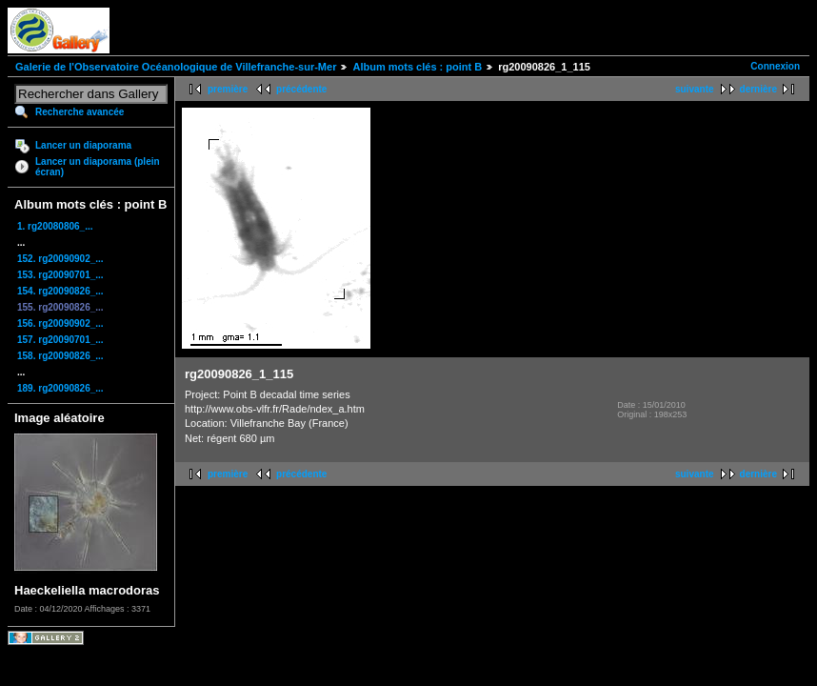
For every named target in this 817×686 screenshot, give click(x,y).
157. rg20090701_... (60, 339)
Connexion (775, 66)
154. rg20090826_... (60, 291)
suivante (694, 89)
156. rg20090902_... (60, 323)
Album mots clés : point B (417, 66)
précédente (301, 89)
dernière (758, 89)
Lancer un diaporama (83, 145)
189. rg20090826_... (60, 388)
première (228, 89)
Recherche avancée (79, 112)
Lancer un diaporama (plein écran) (97, 166)
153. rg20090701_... (60, 275)
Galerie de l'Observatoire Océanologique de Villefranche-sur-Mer (175, 66)
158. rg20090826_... (60, 356)
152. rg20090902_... (60, 258)
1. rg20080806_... (55, 226)
